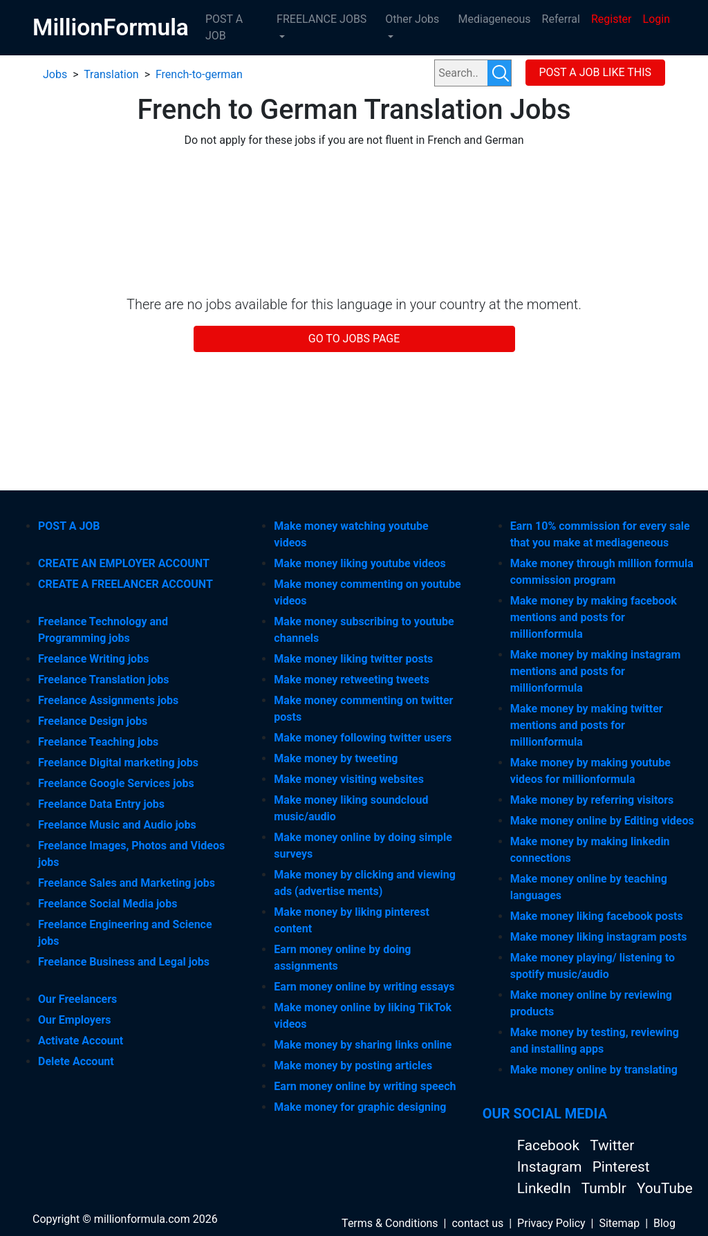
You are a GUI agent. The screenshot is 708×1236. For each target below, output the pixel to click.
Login (656, 19)
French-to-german (199, 74)
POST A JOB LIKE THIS (595, 72)
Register (611, 19)
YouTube (665, 1188)
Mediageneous (494, 19)
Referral (561, 19)
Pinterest (621, 1167)
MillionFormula (110, 27)
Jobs (55, 74)
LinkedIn (546, 1188)
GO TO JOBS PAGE (354, 338)
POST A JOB (224, 27)
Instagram (551, 1167)
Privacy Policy (551, 1223)
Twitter (612, 1145)
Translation (111, 74)
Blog (664, 1223)
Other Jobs (412, 19)
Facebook (550, 1145)
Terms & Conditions (390, 1223)
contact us (477, 1223)
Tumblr (605, 1188)
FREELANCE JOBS (321, 19)
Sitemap (619, 1223)
